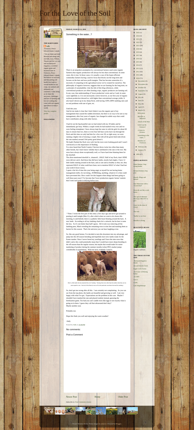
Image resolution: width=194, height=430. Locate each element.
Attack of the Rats (144, 122)
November (142, 84)
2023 (138, 39)
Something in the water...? (143, 136)
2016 (138, 59)
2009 (138, 154)
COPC (135, 283)
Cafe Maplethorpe (139, 286)
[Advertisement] (143, 328)
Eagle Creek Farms (139, 269)
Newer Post (71, 396)
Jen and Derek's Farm (140, 266)
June (140, 100)
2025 (138, 32)
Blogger (118, 424)
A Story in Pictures (141, 131)
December (141, 81)
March (140, 110)
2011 (138, 75)
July (139, 97)
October (141, 87)
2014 (138, 65)
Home (97, 396)
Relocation (141, 113)
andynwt (104, 424)
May (140, 104)
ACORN (136, 277)
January (141, 150)
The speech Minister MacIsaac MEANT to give (140, 199)
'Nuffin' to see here (139, 216)
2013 (138, 68)
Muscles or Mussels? (142, 117)
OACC (135, 280)
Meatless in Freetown (142, 142)
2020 (138, 49)
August (140, 94)
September (142, 91)
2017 (138, 55)
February (141, 147)
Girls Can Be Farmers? (142, 126)
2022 (138, 42)
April (140, 107)
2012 (138, 72)
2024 (138, 36)
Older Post (123, 396)
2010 (138, 78)
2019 (138, 52)
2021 (138, 45)
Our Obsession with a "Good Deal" (140, 185)
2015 (138, 62)
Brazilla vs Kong (139, 220)
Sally (48, 46)
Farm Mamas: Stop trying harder (139, 165)
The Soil (136, 211)
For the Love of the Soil (75, 13)
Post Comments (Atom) (83, 402)
